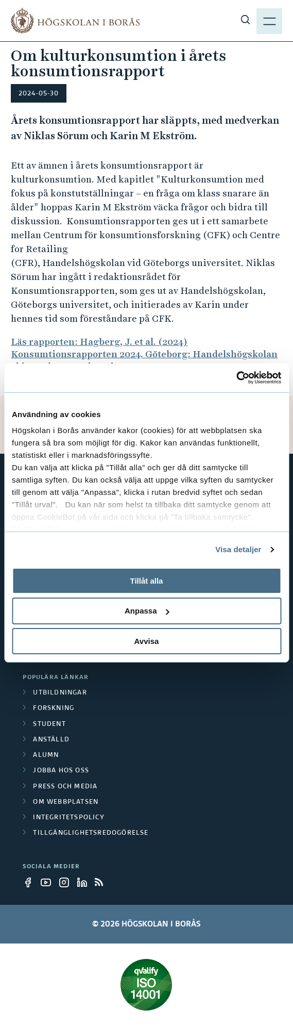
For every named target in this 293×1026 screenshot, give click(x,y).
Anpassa (147, 610)
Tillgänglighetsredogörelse (90, 833)
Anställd (51, 739)
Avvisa (146, 641)
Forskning (53, 708)
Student (49, 724)
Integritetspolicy (68, 817)
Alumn (46, 755)
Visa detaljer (238, 549)
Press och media (65, 786)
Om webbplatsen (65, 802)
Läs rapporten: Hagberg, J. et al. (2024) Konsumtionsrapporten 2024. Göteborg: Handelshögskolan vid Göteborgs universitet (144, 354)
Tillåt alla (146, 580)
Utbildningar (60, 693)
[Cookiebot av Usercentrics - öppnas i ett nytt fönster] (236, 378)
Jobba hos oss (61, 770)
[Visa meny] (269, 21)
